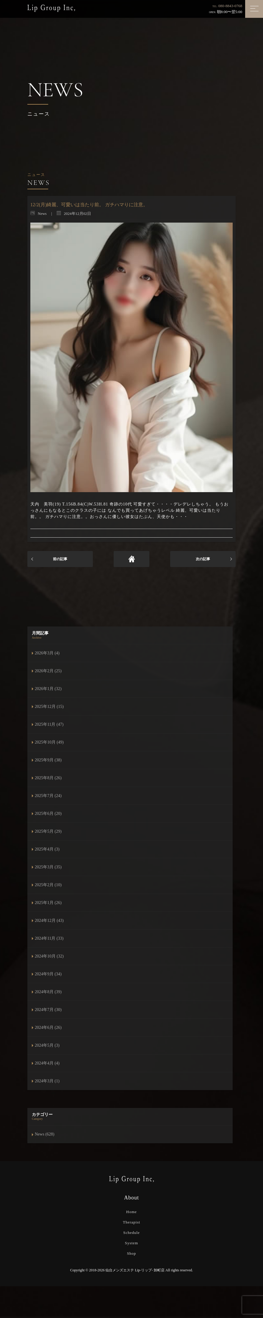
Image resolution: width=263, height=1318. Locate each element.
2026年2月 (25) (48, 671)
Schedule (131, 1232)
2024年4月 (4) (47, 1063)
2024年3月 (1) (47, 1081)
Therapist (131, 1222)
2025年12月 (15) (49, 706)
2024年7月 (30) (48, 1009)
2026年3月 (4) (47, 653)
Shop (131, 1253)
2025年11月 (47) (49, 724)
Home (131, 1212)
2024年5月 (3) (47, 1045)
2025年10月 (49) (49, 742)
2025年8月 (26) (48, 778)
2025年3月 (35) (48, 867)
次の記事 (203, 559)
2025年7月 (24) (48, 795)
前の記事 (60, 559)
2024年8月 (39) (48, 992)
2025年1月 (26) (48, 902)
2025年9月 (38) (48, 760)
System (131, 1243)
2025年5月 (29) (48, 831)
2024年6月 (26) (48, 1027)
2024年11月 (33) (49, 938)
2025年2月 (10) (48, 885)
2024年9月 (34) (48, 974)
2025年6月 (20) (48, 813)
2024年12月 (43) (49, 920)
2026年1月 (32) (48, 688)
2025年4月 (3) (47, 849)
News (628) (44, 1134)
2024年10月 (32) (49, 956)
